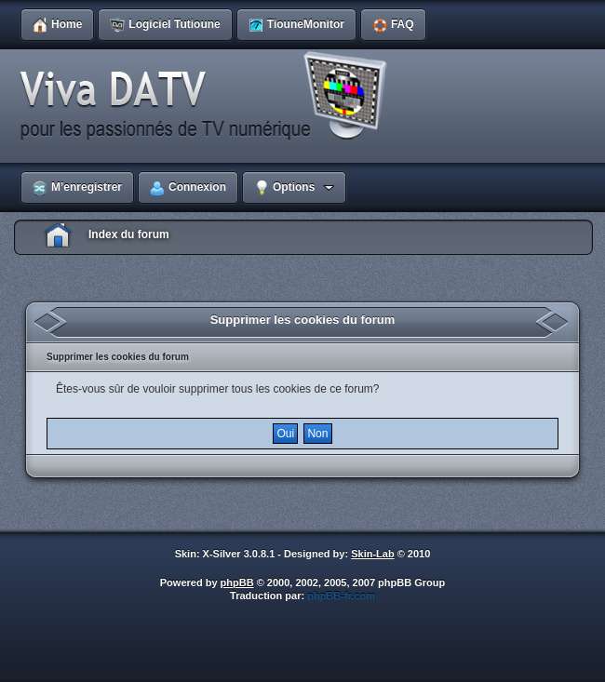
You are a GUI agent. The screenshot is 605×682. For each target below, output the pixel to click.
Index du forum (128, 234)
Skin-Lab (372, 553)
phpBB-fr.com (341, 595)
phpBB (237, 582)
